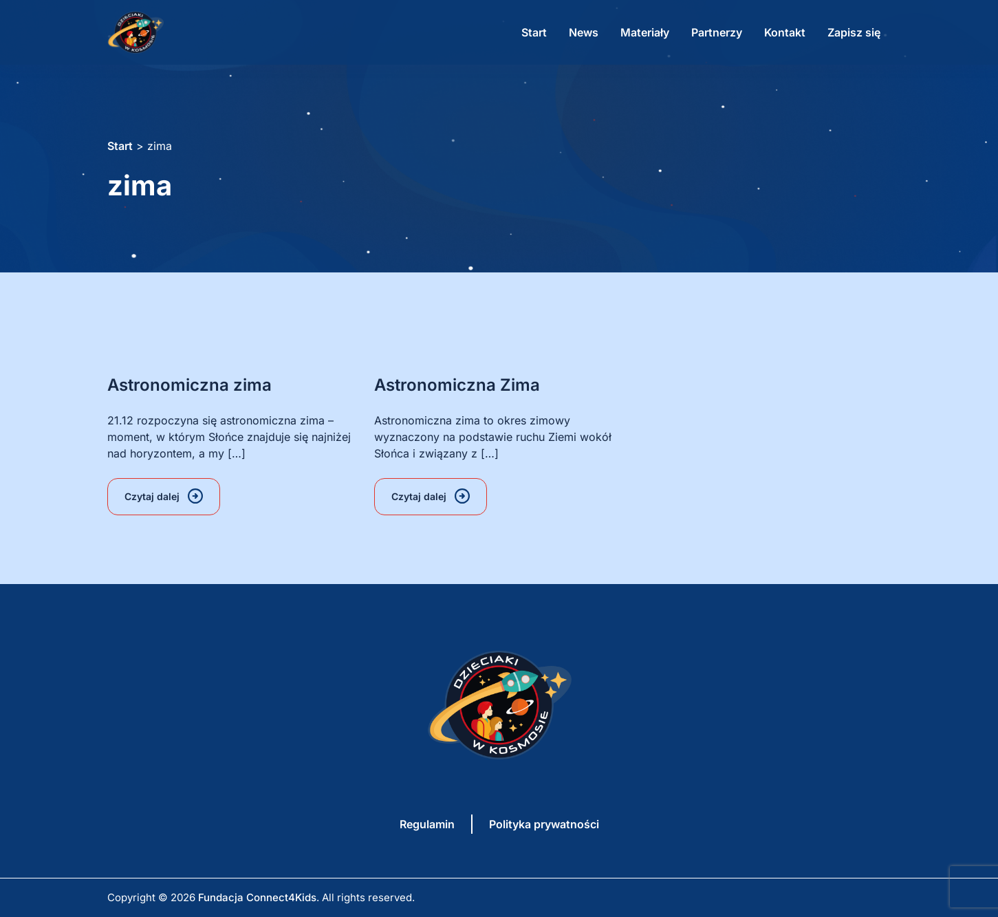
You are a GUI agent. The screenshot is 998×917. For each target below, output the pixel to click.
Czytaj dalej (152, 496)
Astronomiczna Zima (457, 385)
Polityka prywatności (544, 824)
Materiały (644, 32)
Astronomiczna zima (189, 385)
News (583, 32)
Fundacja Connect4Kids (257, 897)
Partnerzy (716, 32)
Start (534, 32)
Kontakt (784, 32)
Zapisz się (853, 32)
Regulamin (427, 824)
